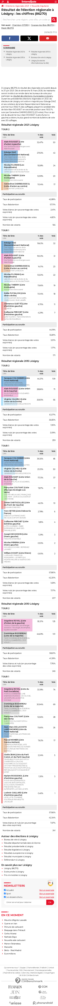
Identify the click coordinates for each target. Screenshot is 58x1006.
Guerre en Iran (10, 923)
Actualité (9, 890)
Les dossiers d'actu (13, 897)
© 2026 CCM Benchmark (29, 975)
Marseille (8, 947)
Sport (7, 893)
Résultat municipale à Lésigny (17, 856)
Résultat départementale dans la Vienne (22, 843)
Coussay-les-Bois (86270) (42, 25)
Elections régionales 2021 (17, 6)
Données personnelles (43, 970)
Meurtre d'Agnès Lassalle (15, 920)
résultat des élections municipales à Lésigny (33, 96)
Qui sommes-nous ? (11, 968)
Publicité (43, 968)
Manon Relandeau (12, 944)
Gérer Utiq (25, 973)
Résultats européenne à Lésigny (18, 853)
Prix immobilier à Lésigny (15, 875)
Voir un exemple (46, 890)
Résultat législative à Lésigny (17, 850)
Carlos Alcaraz (10, 933)
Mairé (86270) (7, 28)
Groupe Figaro (49, 973)
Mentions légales (37, 973)
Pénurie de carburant (13, 927)
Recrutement (29, 970)
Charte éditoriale (33, 968)
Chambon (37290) (20, 25)
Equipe (22, 968)
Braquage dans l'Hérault (14, 930)
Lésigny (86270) (11, 868)
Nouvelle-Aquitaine (40, 6)
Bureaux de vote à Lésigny (41, 57)
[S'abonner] (29, 902)
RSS (21, 970)
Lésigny (34, 61)
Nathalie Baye (10, 937)
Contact (51, 968)
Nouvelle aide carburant (14, 940)
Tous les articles (12, 970)
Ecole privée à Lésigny (14, 872)
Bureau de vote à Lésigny (15, 839)
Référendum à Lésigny (14, 860)
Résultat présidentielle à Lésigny (18, 846)
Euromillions (10, 953)
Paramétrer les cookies (12, 973)
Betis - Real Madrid (12, 950)
